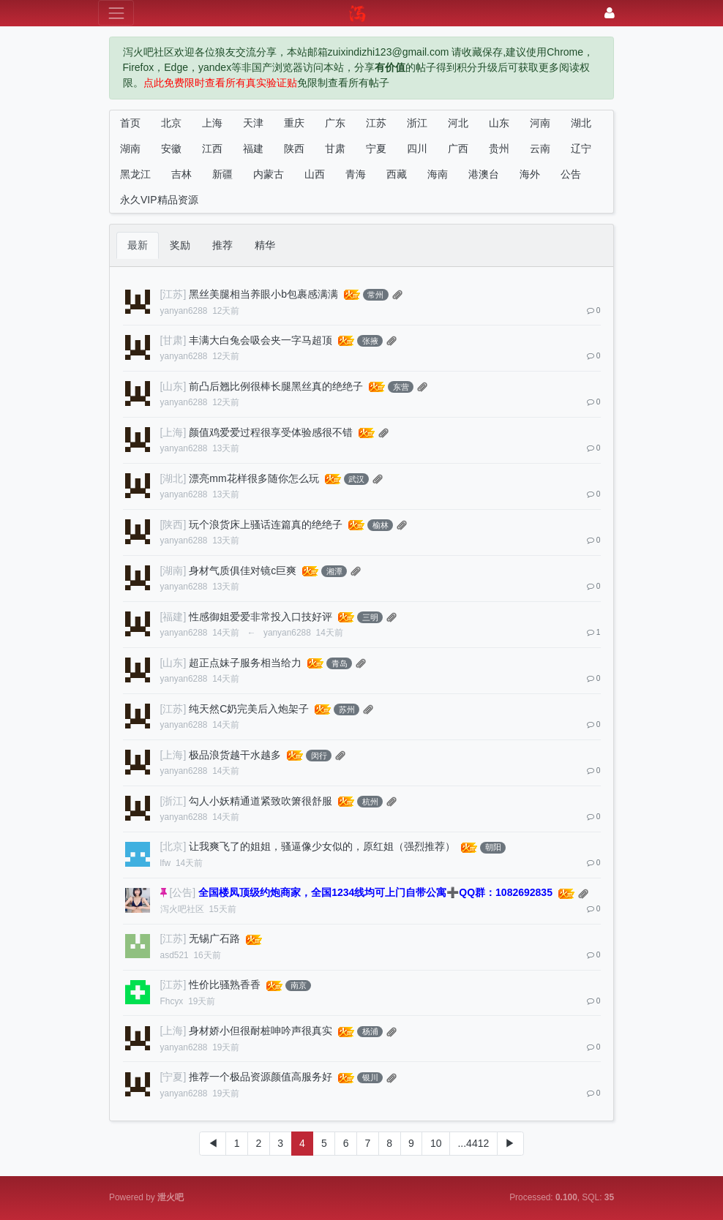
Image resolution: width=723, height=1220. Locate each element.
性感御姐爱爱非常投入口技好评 (260, 616)
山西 (314, 174)
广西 (458, 148)
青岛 (339, 663)
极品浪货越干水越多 (235, 755)
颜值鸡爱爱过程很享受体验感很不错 (271, 432)
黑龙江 (135, 174)
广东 (335, 123)
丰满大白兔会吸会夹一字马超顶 (260, 340)
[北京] (173, 846)
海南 (437, 174)
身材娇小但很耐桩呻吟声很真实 (260, 1030)
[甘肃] (173, 340)
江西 (212, 148)
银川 (370, 1077)
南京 (299, 985)
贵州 (499, 148)
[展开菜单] (116, 13)
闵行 (319, 755)
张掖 (370, 340)
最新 (137, 245)
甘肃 (335, 148)
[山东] (173, 386)
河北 (458, 123)
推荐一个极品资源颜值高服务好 (260, 1076)
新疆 (222, 174)
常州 (375, 294)
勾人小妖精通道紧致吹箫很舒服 (260, 801)
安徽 (171, 148)
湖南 (130, 148)
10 (436, 1143)
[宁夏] (173, 1076)
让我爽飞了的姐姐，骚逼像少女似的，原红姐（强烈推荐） (322, 846)
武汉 (356, 479)
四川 (417, 148)
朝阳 (493, 847)
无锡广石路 (214, 938)
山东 (499, 123)
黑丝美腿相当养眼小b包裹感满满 (263, 294)
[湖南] (173, 570)
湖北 (581, 123)
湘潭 (334, 571)
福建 (253, 148)
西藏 (396, 174)
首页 (130, 123)
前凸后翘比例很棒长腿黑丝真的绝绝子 (276, 386)
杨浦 (370, 1031)
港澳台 (483, 174)
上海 (212, 123)
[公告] (182, 892)
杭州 (370, 801)
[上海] (173, 432)
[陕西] (173, 524)
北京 (171, 123)
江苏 (376, 123)
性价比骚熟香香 (225, 984)
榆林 (380, 525)
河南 (540, 123)
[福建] (173, 616)
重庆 (294, 123)
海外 (530, 174)
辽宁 (581, 148)
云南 (540, 148)
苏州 (347, 709)
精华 (265, 245)
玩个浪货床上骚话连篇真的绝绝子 (265, 524)
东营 (401, 387)
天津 (253, 123)
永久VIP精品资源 (159, 200)
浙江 (417, 123)
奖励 (180, 245)
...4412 (473, 1143)
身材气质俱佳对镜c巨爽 (242, 570)
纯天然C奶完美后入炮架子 (249, 709)
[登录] (609, 13)
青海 (355, 174)
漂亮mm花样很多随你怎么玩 (253, 478)
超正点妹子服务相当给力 (245, 663)
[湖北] (173, 478)
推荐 (222, 245)
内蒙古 (268, 174)
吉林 (181, 174)
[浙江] (173, 801)
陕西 (294, 148)
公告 (571, 174)
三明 (370, 617)
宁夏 (376, 148)
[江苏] (173, 294)
